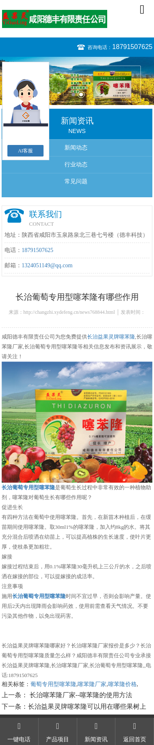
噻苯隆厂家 (92, 684)
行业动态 (75, 164)
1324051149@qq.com (47, 265)
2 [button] (81, 94)
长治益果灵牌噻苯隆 (111, 337)
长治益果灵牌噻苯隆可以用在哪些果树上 (87, 706)
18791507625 (132, 46)
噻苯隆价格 (122, 684)
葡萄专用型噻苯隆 (53, 684)
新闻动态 (75, 148)
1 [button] (73, 94)
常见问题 (75, 181)
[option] (77, 81)
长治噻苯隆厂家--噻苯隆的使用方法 (80, 694)
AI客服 (25, 151)
